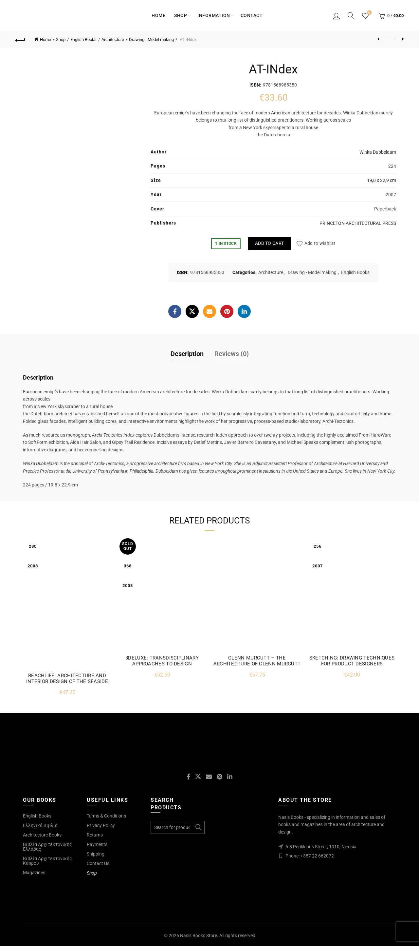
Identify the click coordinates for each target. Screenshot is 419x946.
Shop (180, 15)
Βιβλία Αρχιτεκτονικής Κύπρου (47, 861)
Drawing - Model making (151, 39)
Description (187, 354)
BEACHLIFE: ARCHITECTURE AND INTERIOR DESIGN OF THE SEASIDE (67, 678)
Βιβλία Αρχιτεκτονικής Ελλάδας (47, 847)
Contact (252, 15)
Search (198, 827)
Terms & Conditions (106, 815)
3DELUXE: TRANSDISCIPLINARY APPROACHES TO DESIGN (162, 661)
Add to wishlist (320, 243)
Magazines (34, 872)
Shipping (95, 854)
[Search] (351, 15)
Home (158, 15)
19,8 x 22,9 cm (381, 180)
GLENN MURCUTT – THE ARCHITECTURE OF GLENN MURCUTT (257, 661)
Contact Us (98, 863)
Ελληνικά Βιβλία (40, 825)
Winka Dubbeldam (377, 152)
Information (213, 15)
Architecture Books (42, 835)
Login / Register (336, 16)
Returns (95, 835)
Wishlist (369, 13)
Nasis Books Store (198, 935)
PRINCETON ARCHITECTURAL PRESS (357, 223)
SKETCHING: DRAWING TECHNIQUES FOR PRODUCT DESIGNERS (352, 661)
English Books (83, 39)
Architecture (112, 39)
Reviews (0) (231, 354)
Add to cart (269, 243)
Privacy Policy (101, 825)
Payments (97, 844)
